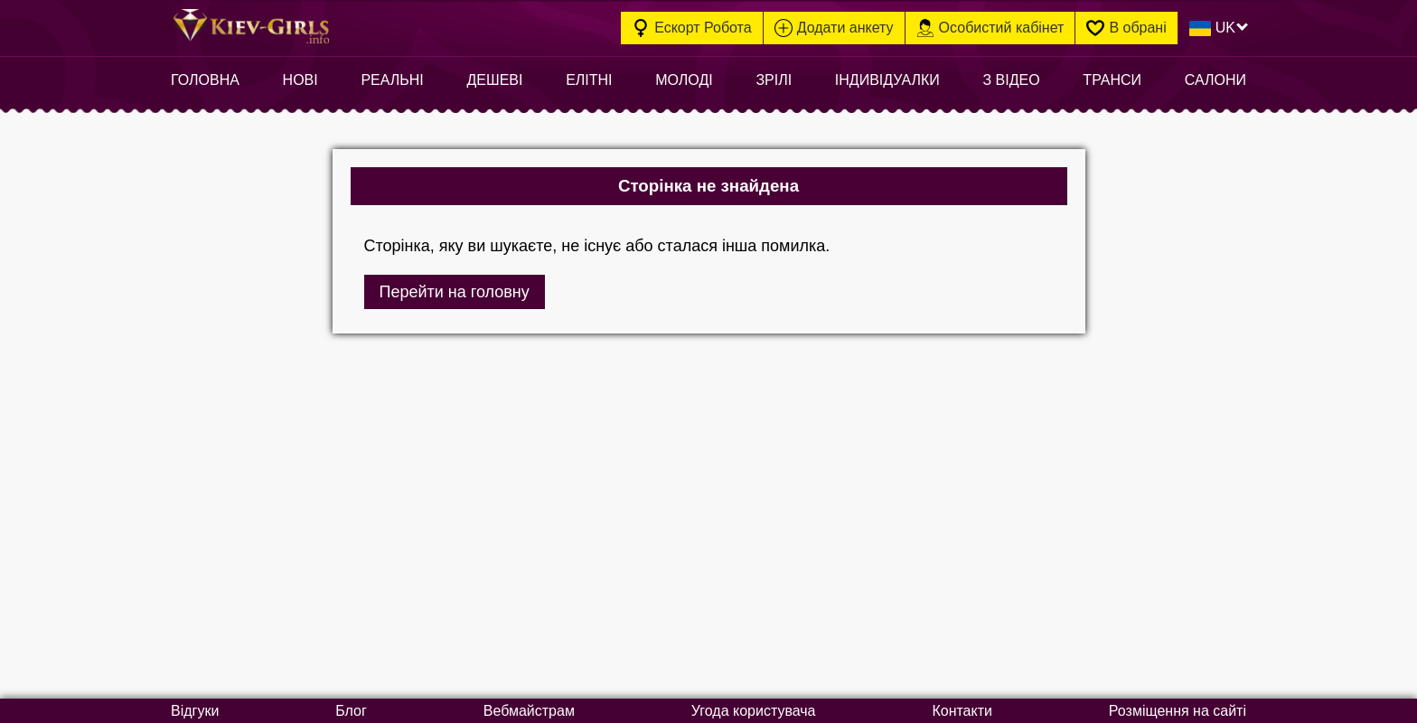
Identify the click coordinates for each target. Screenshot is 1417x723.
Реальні (392, 80)
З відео (1010, 80)
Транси (1112, 80)
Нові (300, 80)
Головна (205, 80)
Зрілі (773, 80)
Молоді (683, 80)
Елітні (589, 80)
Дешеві (494, 80)
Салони (1215, 80)
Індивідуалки (887, 80)
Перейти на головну (455, 292)
